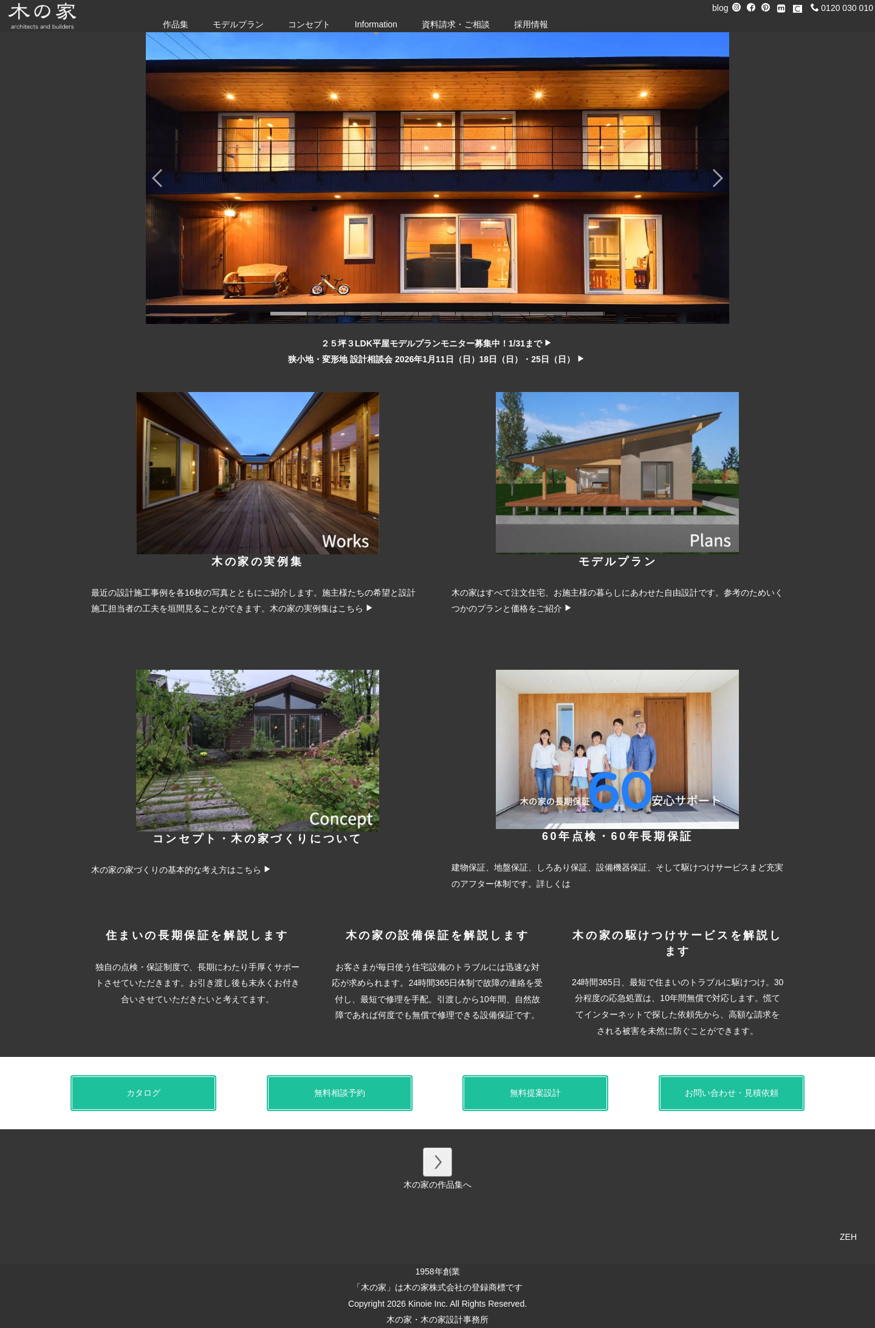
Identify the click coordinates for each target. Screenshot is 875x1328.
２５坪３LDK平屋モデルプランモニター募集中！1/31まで (436, 343)
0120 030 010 (842, 8)
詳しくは (554, 884)
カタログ (143, 1093)
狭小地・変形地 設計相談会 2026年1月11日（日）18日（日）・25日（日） (436, 359)
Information (376, 24)
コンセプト (309, 24)
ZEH (848, 1237)
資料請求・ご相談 (456, 24)
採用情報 (531, 24)
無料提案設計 (535, 1093)
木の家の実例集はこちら (322, 608)
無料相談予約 (339, 1093)
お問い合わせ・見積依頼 (731, 1093)
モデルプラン (238, 24)
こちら (254, 870)
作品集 (175, 24)
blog (720, 8)
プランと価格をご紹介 (524, 608)
